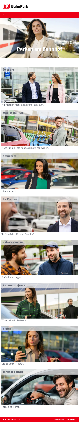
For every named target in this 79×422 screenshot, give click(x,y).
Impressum (59, 419)
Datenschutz (71, 419)
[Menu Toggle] (3, 15)
